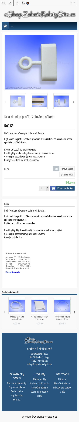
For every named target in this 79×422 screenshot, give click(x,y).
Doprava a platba (17, 387)
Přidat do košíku (61, 188)
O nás (62, 391)
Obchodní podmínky (16, 383)
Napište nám (17, 395)
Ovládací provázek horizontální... (17, 317)
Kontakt (17, 399)
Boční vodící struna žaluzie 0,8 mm (62, 317)
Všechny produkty (39, 391)
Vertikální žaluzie (39, 387)
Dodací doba (17, 391)
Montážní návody (62, 383)
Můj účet (62, 379)
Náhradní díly (39, 379)
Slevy (39, 395)
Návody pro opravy (62, 387)
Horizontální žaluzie (39, 383)
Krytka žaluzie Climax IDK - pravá (39, 317)
